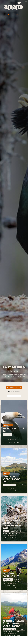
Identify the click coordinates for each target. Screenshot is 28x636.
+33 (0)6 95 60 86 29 (14, 14)
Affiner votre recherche (13, 387)
